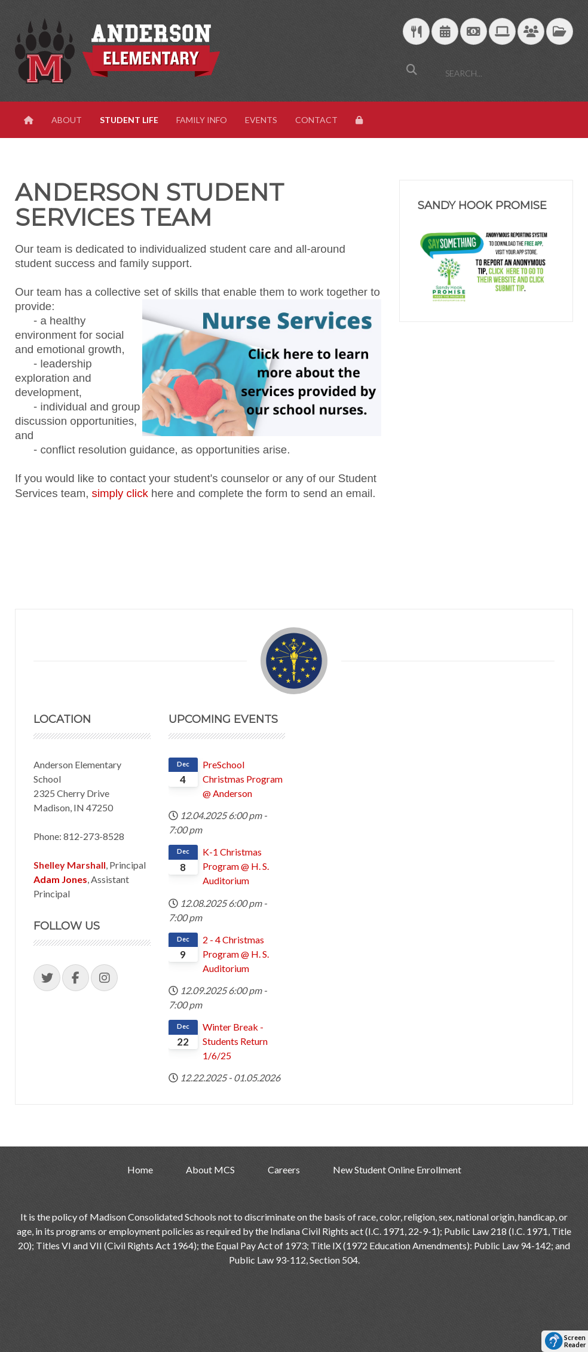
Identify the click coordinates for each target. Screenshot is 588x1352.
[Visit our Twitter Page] (46, 977)
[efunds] (473, 32)
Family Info (201, 120)
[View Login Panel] (360, 120)
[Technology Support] (502, 32)
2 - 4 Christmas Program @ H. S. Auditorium (236, 954)
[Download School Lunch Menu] (416, 32)
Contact (316, 120)
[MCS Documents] (559, 32)
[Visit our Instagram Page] (104, 977)
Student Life (129, 120)
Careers (284, 1169)
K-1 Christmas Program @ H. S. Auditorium (236, 866)
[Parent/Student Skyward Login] (530, 32)
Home (140, 1169)
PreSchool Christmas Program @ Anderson (243, 779)
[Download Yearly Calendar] (444, 32)
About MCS (210, 1169)
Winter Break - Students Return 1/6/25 (235, 1041)
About (66, 120)
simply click (120, 493)
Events (261, 120)
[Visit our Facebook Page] (75, 977)
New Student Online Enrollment (397, 1169)
